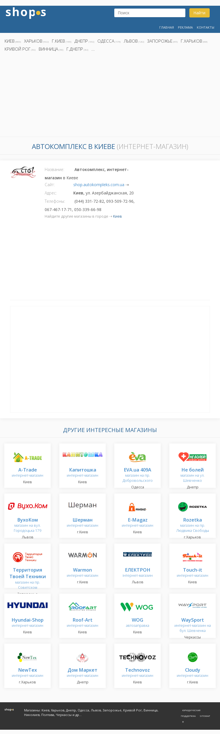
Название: (54, 169)
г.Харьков (191, 41)
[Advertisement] (110, 96)
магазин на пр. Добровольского (138, 475)
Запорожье (159, 41)
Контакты (205, 27)
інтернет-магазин (138, 573)
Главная (166, 27)
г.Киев (58, 41)
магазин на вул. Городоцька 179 (27, 525)
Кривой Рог (17, 49)
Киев (10, 41)
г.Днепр (74, 49)
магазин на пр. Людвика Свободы (192, 525)
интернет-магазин (27, 473)
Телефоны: (55, 201)
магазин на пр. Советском (27, 579)
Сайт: (50, 184)
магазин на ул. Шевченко (192, 475)
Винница (48, 49)
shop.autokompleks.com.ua (98, 184)
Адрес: (51, 193)
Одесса (105, 41)
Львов (131, 41)
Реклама (185, 27)
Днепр (81, 41)
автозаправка (137, 623)
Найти (199, 12)
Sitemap (205, 715)
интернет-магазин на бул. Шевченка (192, 625)
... (93, 49)
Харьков (33, 41)
